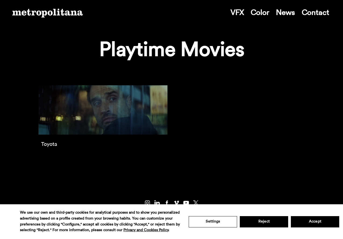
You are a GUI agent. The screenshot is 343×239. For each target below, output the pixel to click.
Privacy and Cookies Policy (145, 230)
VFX (237, 12)
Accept (315, 221)
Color (260, 12)
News (285, 12)
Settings (213, 221)
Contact (315, 12)
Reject (264, 221)
